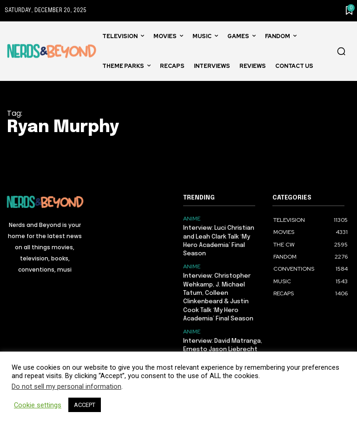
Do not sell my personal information (66, 386)
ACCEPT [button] (84, 404)
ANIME (191, 218)
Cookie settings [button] (37, 405)
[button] (341, 51)
